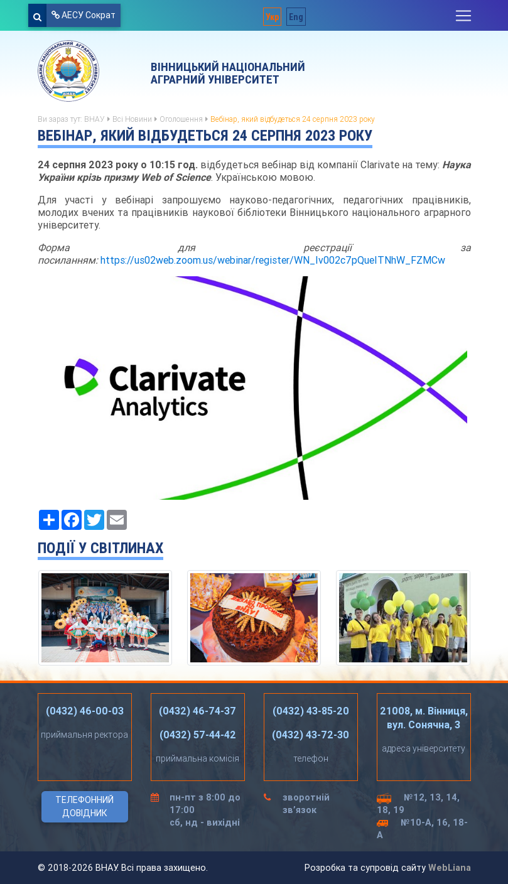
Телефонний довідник (84, 806)
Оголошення (181, 119)
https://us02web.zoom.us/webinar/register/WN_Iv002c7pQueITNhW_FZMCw (272, 260)
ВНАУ (94, 119)
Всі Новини (132, 119)
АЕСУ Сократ (83, 15)
